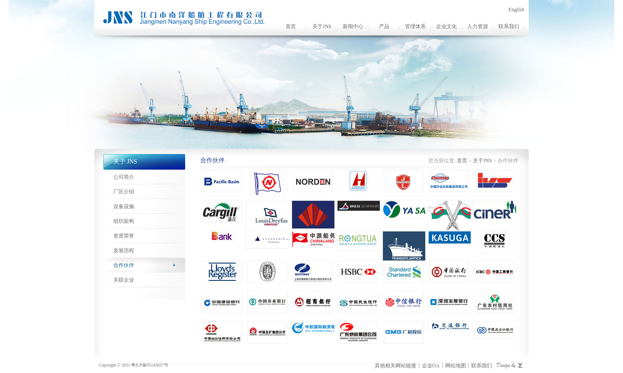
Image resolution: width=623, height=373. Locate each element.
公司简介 (123, 177)
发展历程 (123, 251)
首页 (291, 26)
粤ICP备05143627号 (149, 365)
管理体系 (415, 26)
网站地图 (455, 366)
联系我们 (508, 26)
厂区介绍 (123, 192)
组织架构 (123, 221)
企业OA (431, 366)
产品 (384, 26)
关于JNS (321, 26)
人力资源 (477, 26)
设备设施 (123, 206)
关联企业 (123, 280)
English (516, 9)
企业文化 (446, 26)
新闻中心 (353, 26)
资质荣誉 (123, 236)
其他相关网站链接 (395, 366)
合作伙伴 (123, 265)
